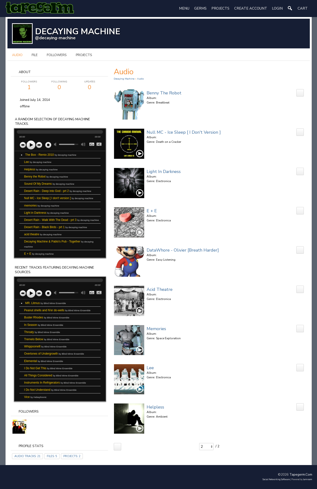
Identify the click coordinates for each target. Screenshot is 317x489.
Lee (38, 162)
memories (41, 205)
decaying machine (124, 79)
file (35, 55)
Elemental (43, 361)
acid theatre (43, 234)
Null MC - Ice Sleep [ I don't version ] (58, 198)
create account (250, 8)
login (277, 8)
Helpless (41, 169)
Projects (220, 8)
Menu (184, 8)
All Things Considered (51, 375)
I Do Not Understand (50, 389)
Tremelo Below (47, 339)
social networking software (276, 479)
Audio (140, 79)
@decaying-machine (55, 38)
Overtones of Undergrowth (54, 353)
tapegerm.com (300, 474)
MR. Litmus (45, 303)
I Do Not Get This (48, 368)
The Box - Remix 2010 (50, 154)
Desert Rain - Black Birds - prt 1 (55, 227)
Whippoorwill (45, 346)
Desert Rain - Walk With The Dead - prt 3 (61, 220)
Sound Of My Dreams (49, 183)
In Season (43, 325)
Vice (35, 397)
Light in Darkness (46, 212)
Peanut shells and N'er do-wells (57, 310)
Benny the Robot (46, 176)
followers (57, 55)
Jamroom (307, 479)
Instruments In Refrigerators (55, 382)
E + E (39, 253)
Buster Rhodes (46, 317)
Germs (200, 8)
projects (84, 55)
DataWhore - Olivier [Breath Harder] (183, 250)
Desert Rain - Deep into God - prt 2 (57, 191)
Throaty (42, 332)
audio (17, 55)
